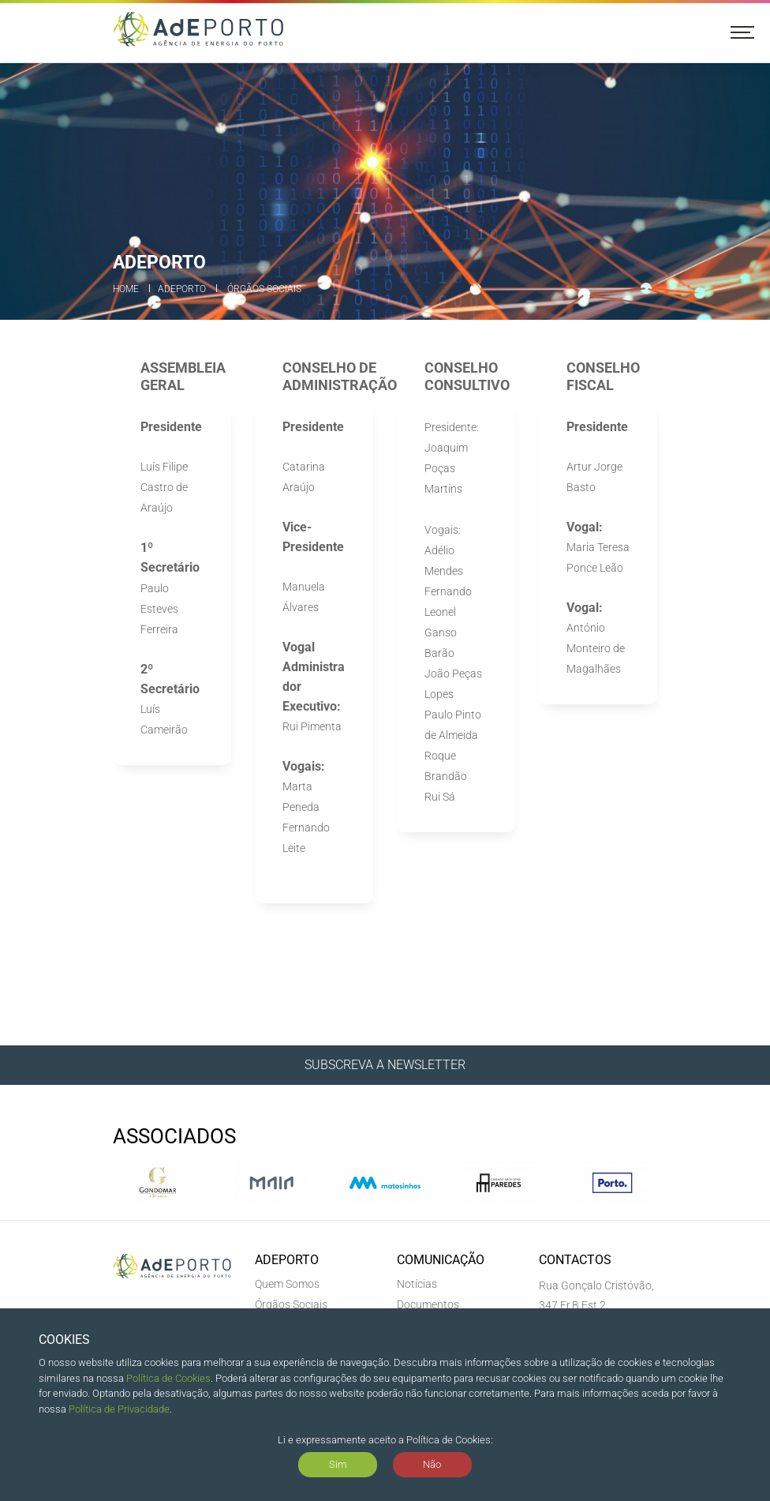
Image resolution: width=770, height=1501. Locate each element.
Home (126, 289)
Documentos (428, 1304)
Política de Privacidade (119, 1409)
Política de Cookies (168, 1378)
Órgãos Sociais (264, 289)
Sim (338, 1464)
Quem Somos (287, 1284)
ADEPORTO (182, 289)
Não (432, 1464)
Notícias (417, 1284)
